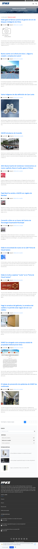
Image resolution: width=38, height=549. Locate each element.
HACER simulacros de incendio (11, 133)
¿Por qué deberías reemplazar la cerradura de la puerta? (11, 518)
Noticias (15, 10)
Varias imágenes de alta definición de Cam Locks (17, 95)
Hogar (12, 10)
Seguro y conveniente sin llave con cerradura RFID (10, 529)
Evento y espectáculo (6, 443)
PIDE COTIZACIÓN (28, 0)
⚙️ (15, 547)
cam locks (30, 487)
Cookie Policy (35, 544)
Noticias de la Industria (6, 437)
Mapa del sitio (3, 506)
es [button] (36, 0)
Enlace (15, 541)
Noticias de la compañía (23, 10)
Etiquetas (2, 499)
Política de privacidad (5, 510)
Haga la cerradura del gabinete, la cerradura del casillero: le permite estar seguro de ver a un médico (17, 308)
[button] (33, 4)
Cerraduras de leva (20, 541)
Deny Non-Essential (5, 547)
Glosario (2, 502)
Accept (12, 547)
